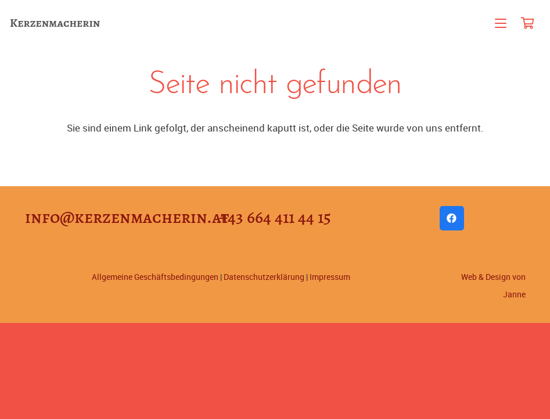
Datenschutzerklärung (264, 277)
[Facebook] (452, 218)
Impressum (330, 277)
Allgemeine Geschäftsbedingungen (155, 277)
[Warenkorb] (527, 23)
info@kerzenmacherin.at (127, 217)
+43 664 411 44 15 (275, 217)
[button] (501, 23)
